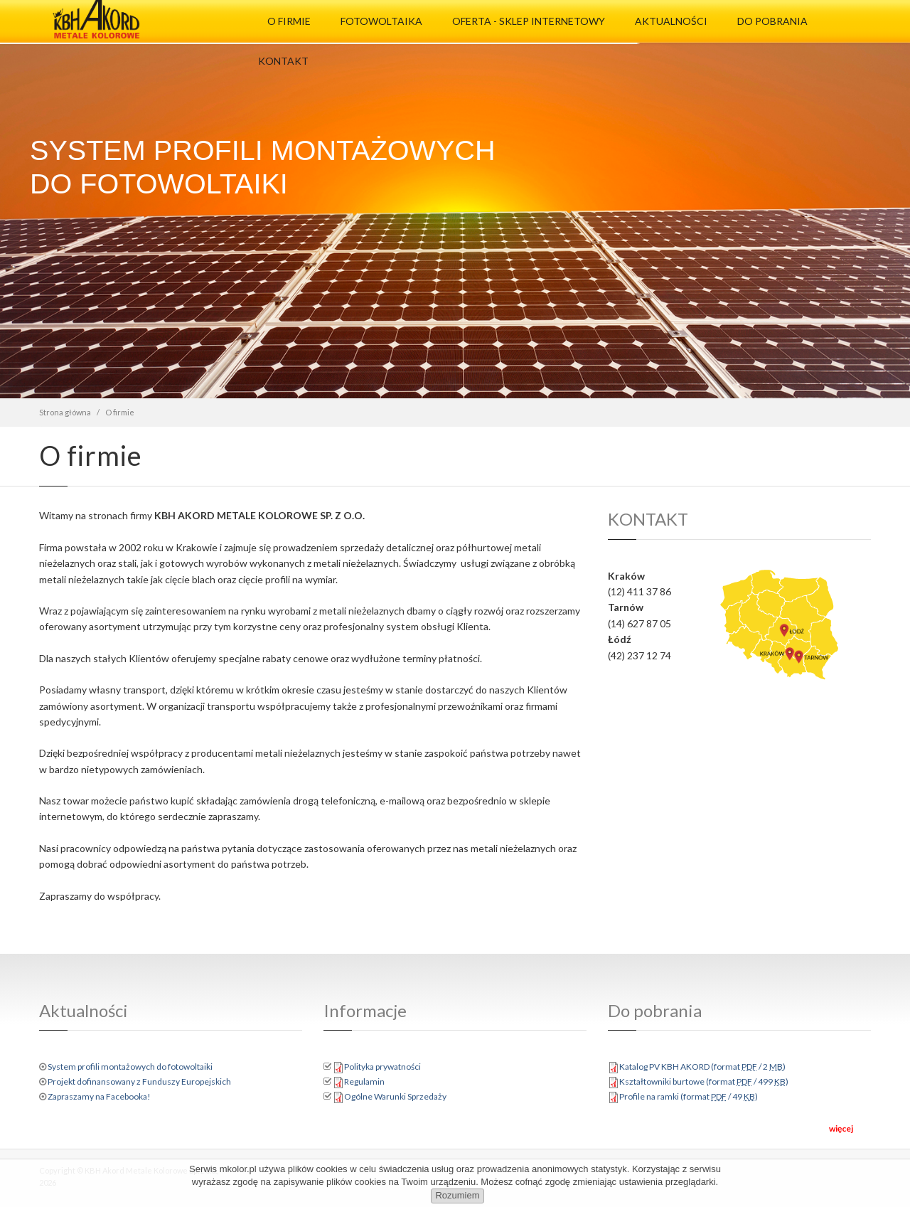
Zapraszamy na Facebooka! (99, 1096)
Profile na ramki (688, 1096)
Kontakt (283, 61)
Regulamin (364, 1081)
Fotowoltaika (381, 21)
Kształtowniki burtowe (703, 1081)
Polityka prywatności (382, 1066)
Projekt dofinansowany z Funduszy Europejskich (139, 1081)
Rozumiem (457, 1195)
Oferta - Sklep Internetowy (528, 21)
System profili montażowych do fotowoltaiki (130, 1066)
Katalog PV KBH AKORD (702, 1066)
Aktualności (671, 21)
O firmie (289, 21)
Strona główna (65, 412)
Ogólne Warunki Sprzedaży (395, 1096)
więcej (841, 1128)
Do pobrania (772, 21)
